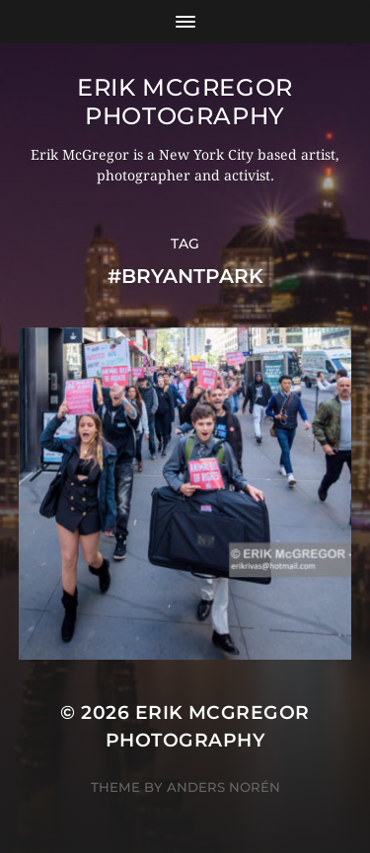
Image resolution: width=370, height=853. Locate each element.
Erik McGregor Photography (185, 101)
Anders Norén (223, 787)
